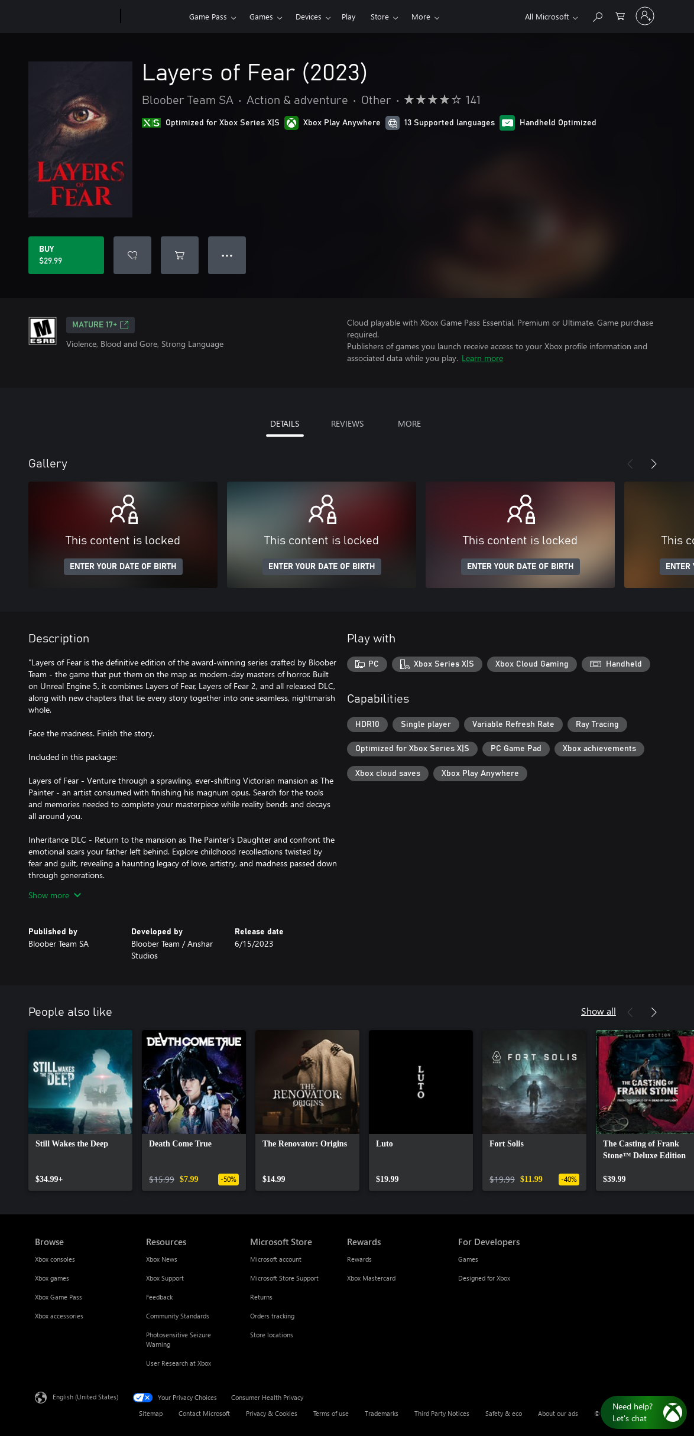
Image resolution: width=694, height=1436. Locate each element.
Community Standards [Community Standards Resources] (177, 1316)
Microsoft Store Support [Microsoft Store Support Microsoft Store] (284, 1278)
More (420, 16)
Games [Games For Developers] (468, 1259)
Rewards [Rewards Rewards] (359, 1259)
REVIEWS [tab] (347, 423)
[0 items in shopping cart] (620, 15)
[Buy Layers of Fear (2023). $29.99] (66, 255)
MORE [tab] (409, 423)
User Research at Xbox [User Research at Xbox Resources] (178, 1363)
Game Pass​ (208, 16)
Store (380, 16)
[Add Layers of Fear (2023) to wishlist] (132, 255)
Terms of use (331, 1413)
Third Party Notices (441, 1413)
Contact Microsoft (204, 1413)
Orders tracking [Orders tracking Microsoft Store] (272, 1316)
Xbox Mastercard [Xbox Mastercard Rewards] (371, 1278)
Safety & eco (503, 1413)
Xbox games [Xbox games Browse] (52, 1278)
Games (261, 16)
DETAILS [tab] (284, 423)
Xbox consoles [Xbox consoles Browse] (55, 1259)
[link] (80, 1110)
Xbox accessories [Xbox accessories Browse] (59, 1316)
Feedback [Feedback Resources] (159, 1297)
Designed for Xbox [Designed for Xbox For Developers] (484, 1278)
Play (348, 16)
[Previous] (630, 464)
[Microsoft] (75, 17)
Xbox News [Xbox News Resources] (161, 1259)
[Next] (654, 464)
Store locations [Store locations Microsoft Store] (271, 1334)
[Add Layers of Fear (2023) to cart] (180, 255)
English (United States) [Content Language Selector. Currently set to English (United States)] (85, 1397)
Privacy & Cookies (271, 1413)
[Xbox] (153, 17)
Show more (54, 895)
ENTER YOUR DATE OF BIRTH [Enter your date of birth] (123, 567)
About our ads (558, 1413)
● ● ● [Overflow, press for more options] (227, 255)
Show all (598, 1011)
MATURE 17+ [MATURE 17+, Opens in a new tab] (100, 325)
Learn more (482, 357)
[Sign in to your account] (645, 16)
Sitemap (151, 1413)
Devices (309, 16)
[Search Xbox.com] (597, 15)
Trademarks (381, 1413)
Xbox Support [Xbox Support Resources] (165, 1278)
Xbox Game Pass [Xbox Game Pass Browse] (58, 1297)
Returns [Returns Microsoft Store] (261, 1297)
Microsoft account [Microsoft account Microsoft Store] (275, 1259)
